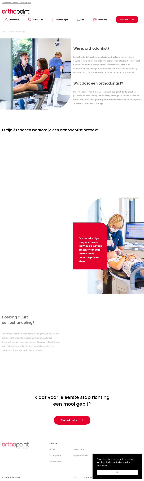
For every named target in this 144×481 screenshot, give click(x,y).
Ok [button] (117, 472)
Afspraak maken (81, 458)
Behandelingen (62, 20)
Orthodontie (38, 20)
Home (52, 452)
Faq (82, 20)
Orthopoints (14, 20)
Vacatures (102, 20)
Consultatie (78, 452)
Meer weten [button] (102, 465)
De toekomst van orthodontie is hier (16, 3)
